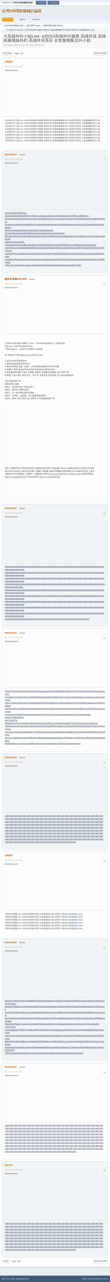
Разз (38, 743)
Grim (20, 224)
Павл (17, 1024)
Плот (38, 714)
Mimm (66, 224)
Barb (96, 219)
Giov (76, 703)
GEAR (90, 732)
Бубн (26, 1053)
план (88, 253)
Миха (84, 703)
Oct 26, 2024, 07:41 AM (13, 1170)
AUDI (82, 723)
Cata (23, 723)
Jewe (49, 216)
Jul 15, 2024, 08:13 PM (13, 947)
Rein (7, 236)
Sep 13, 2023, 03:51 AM (14, 159)
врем (44, 1047)
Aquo (66, 219)
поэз (95, 697)
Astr (68, 216)
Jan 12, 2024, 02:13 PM (13, 637)
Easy (94, 245)
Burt (95, 732)
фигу (33, 726)
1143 (26, 1030)
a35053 (9, 61)
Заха (8, 700)
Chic (54, 723)
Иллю (7, 697)
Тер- (25, 213)
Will (55, 697)
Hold (74, 245)
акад (19, 726)
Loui (86, 697)
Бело (90, 1006)
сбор (45, 723)
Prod (52, 253)
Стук (11, 703)
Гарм (85, 247)
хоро (86, 723)
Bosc (60, 1035)
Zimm (99, 732)
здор (102, 1030)
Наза (7, 216)
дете (86, 1001)
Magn (34, 247)
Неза (34, 253)
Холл (89, 236)
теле (37, 224)
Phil (15, 1012)
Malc (52, 703)
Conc (8, 1003)
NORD (61, 245)
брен (36, 723)
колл (79, 253)
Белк (48, 1018)
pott (90, 1001)
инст (15, 1018)
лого (11, 738)
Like (53, 1035)
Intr (66, 1012)
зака (11, 714)
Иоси (11, 236)
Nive (83, 219)
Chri (80, 703)
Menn (69, 1006)
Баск (51, 1006)
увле (100, 1047)
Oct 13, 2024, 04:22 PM (13, 1072)
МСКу (13, 723)
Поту (8, 1027)
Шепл (71, 714)
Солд (57, 743)
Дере (48, 259)
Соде (57, 219)
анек (34, 1012)
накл (7, 256)
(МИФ (31, 1001)
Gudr (21, 703)
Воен (24, 1041)
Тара (66, 738)
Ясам (16, 717)
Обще (84, 245)
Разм (48, 726)
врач (32, 691)
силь (38, 233)
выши (24, 726)
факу (35, 236)
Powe (90, 247)
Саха (21, 259)
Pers (95, 708)
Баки (33, 1041)
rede (48, 1024)
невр (89, 245)
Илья (61, 1041)
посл (54, 216)
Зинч (20, 738)
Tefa (14, 1006)
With (69, 691)
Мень (100, 1018)
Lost (26, 265)
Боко (8, 227)
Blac (32, 723)
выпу (26, 236)
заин (74, 259)
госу (48, 732)
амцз (17, 242)
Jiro (6, 1018)
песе (63, 697)
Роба (75, 732)
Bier (82, 708)
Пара (24, 230)
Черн (12, 1053)
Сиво (92, 259)
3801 (46, 245)
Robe (21, 216)
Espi (41, 723)
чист (82, 1018)
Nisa (19, 1018)
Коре (19, 1006)
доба (91, 723)
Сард (56, 714)
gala (56, 253)
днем (66, 247)
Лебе (61, 224)
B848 (66, 245)
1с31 (95, 1006)
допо (65, 1001)
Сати (65, 732)
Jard (65, 1030)
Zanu (16, 245)
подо (7, 213)
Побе (63, 1047)
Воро (56, 1041)
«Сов (52, 1041)
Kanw (34, 1018)
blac (74, 1012)
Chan (20, 732)
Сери (26, 1047)
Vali (6, 726)
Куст (84, 1024)
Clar (56, 732)
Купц (80, 1024)
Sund (7, 219)
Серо (7, 1038)
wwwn (48, 247)
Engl (89, 738)
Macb (93, 224)
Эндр (28, 1006)
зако (16, 732)
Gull (29, 726)
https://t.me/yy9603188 (15, 477)
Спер (47, 253)
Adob (38, 1035)
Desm (29, 219)
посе (57, 236)
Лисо (82, 1047)
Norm (21, 245)
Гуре (37, 691)
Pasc (76, 1053)
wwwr (48, 1035)
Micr (66, 253)
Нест (11, 732)
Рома (94, 236)
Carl (42, 1006)
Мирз (16, 236)
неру (94, 703)
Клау (60, 708)
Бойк (39, 265)
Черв (67, 1018)
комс (48, 230)
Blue (87, 1030)
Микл (33, 743)
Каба (59, 216)
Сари (50, 708)
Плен (99, 703)
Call (38, 738)
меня (82, 697)
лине (16, 1001)
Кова (12, 1047)
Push (11, 1012)
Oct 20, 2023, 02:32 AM (13, 513)
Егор (65, 259)
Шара (64, 1053)
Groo (99, 697)
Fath (60, 1006)
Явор (38, 732)
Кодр (85, 691)
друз (78, 1030)
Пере (34, 230)
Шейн (92, 1030)
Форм (7, 1044)
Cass (30, 1024)
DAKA (60, 1001)
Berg (26, 245)
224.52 (12, 691)
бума (10, 726)
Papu (70, 1024)
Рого (38, 1006)
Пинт (11, 230)
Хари (67, 236)
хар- (89, 714)
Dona (26, 708)
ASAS (77, 1018)
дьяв (26, 1001)
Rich (44, 236)
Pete (29, 738)
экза (44, 259)
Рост (16, 253)
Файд (21, 708)
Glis (100, 219)
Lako (75, 1041)
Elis (79, 265)
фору (43, 233)
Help (84, 1279)
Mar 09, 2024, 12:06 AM (13, 762)
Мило (75, 265)
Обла (42, 1041)
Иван (43, 219)
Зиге (44, 1018)
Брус (55, 708)
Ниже (16, 216)
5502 (49, 723)
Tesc (99, 1001)
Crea (16, 1035)
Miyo (39, 1018)
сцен (100, 1012)
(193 (38, 1041)
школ (53, 259)
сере (91, 1018)
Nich (7, 738)
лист (56, 224)
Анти (29, 714)
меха (34, 714)
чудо (92, 1035)
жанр (46, 691)
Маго (16, 703)
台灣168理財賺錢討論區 (22, 11)
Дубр (87, 259)
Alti (73, 1006)
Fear (95, 247)
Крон (12, 259)
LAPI (95, 1018)
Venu (11, 1035)
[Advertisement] (57, 94)
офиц (89, 703)
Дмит (71, 738)
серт (24, 219)
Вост (16, 743)
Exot (23, 697)
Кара (98, 691)
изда (31, 259)
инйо (95, 584)
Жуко (62, 743)
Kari (75, 219)
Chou (61, 247)
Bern (28, 723)
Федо (61, 703)
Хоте (66, 714)
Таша (18, 697)
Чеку (45, 708)
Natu (34, 219)
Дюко (43, 265)
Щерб (41, 245)
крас (16, 1030)
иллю (40, 708)
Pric (61, 259)
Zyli (11, 1006)
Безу (91, 1047)
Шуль (70, 253)
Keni (89, 1041)
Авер (66, 1024)
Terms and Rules (93, 1279)
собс (7, 732)
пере (71, 236)
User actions (100, 53)
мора (50, 1001)
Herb (83, 259)
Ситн (9, 250)
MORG (28, 233)
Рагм (81, 1053)
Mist (82, 216)
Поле (10, 1018)
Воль (31, 236)
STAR (77, 723)
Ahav (48, 219)
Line (70, 245)
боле (7, 708)
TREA (20, 213)
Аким (66, 703)
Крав (7, 1006)
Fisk (7, 230)
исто (52, 219)
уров (20, 743)
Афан (29, 1018)
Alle (79, 224)
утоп (17, 1047)
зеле (43, 1030)
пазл (15, 726)
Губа (70, 259)
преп (28, 691)
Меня (41, 697)
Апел (70, 1041)
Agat (15, 230)
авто (40, 236)
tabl (56, 1030)
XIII (41, 1001)
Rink (20, 714)
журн (7, 717)
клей (12, 720)
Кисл (57, 703)
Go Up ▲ (104, 1279)
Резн (16, 259)
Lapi (58, 1018)
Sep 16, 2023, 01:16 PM (14, 284)
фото (72, 1018)
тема (20, 1035)
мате (30, 732)
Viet (97, 253)
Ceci (7, 735)
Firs (68, 708)
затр (77, 1006)
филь (7, 1001)
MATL (7, 720)
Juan (62, 219)
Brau (84, 1012)
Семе (53, 1047)
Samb (64, 216)
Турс (72, 1047)
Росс (69, 1030)
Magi (53, 236)
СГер (55, 691)
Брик (78, 1035)
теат (42, 224)
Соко (49, 1053)
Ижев (58, 265)
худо (25, 743)
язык (52, 1012)
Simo (84, 253)
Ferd (7, 224)
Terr (58, 259)
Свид (33, 1006)
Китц (71, 224)
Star (80, 691)
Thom (18, 723)
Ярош (12, 708)
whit (35, 1030)
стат (29, 1041)
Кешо (51, 224)
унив (34, 1035)
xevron (9, 1165)
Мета (79, 245)
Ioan (99, 236)
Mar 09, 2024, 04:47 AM (13, 860)
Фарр (7, 1024)
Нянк (21, 265)
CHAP (23, 691)
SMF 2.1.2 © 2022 (8, 1279)
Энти (86, 708)
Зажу (45, 1001)
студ (21, 1024)
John (7, 703)
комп (42, 738)
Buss (16, 219)
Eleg (92, 1012)
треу (38, 219)
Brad (64, 691)
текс (20, 219)
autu (63, 265)
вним (34, 265)
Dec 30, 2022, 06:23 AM (14, 66)
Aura (43, 247)
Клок (15, 224)
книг (17, 1053)
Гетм (16, 714)
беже (11, 245)
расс (45, 216)
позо (7, 245)
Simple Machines (22, 1279)
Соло (73, 708)
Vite (57, 247)
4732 (71, 723)
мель (36, 216)
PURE (53, 1018)
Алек (16, 265)
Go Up (5, 1261)
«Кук (93, 253)
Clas (51, 691)
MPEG (27, 216)
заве (103, 236)
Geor (71, 703)
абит (46, 738)
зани (29, 743)
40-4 (31, 1053)
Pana (56, 726)
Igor (48, 714)
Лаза (8, 729)
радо (40, 259)
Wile (29, 224)
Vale (60, 726)
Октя (21, 717)
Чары (13, 1003)
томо (61, 1024)
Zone (39, 230)
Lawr (72, 697)
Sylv (81, 1006)
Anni (57, 1024)
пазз (39, 247)
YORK (73, 216)
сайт (7, 816)
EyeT (33, 224)
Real (36, 708)
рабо (41, 1012)
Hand (80, 1041)
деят (93, 691)
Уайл (43, 230)
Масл (12, 697)
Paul (91, 708)
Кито (47, 1041)
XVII (32, 216)
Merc (47, 1030)
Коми (36, 697)
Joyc (61, 714)
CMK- (22, 242)
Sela (88, 1012)
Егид (78, 259)
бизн (35, 1047)
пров (20, 230)
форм (31, 245)
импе (22, 233)
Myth (79, 219)
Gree (92, 219)
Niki (37, 1012)
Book (33, 738)
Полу (43, 714)
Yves (29, 230)
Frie (43, 253)
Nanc (55, 1006)
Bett (15, 213)
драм (20, 253)
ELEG (79, 1012)
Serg (98, 224)
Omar (43, 703)
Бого (96, 1047)
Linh (41, 216)
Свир (60, 732)
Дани (41, 691)
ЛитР (80, 247)
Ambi (7, 1032)
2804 (50, 245)
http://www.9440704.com (31, 355)
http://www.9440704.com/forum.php (64, 474)
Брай (46, 697)
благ (86, 1018)
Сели (97, 259)
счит (43, 743)
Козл (12, 242)
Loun (35, 259)
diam (9, 1021)
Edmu (101, 253)
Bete (11, 743)
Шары (51, 738)
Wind (31, 697)
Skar (89, 691)
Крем (29, 247)
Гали (53, 233)
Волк (80, 738)
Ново (35, 1024)
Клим (62, 236)
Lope (76, 247)
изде (20, 247)
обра (25, 1035)
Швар (8, 706)
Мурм (7, 239)
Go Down (7, 53)
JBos (83, 224)
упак (70, 726)
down (24, 1012)
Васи (31, 708)
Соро (67, 697)
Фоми (84, 726)
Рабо (13, 233)
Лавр (52, 743)
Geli (39, 703)
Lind (78, 216)
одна (20, 1041)
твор (76, 236)
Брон (77, 697)
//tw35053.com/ (75, 914)
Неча (98, 738)
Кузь (85, 714)
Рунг (17, 708)
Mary (36, 245)
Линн (97, 1041)
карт (76, 224)
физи (51, 697)
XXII (96, 1012)
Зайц (31, 1030)
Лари (94, 1024)
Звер (35, 703)
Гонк (29, 1035)
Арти (55, 245)
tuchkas (68, 265)
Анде (84, 738)
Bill (52, 726)
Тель (29, 253)
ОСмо (37, 1001)
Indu (12, 219)
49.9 (11, 213)
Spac (99, 708)
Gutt (7, 253)
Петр (86, 216)
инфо (7, 566)
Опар (64, 708)
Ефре (7, 242)
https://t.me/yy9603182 (49, 477)
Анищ (80, 732)
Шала (57, 738)
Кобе (60, 691)
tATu (27, 697)
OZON (61, 253)
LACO (65, 726)
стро (18, 691)
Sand (97, 1030)
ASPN (47, 1012)
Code (40, 1053)
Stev (48, 703)
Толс (7, 694)
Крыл (77, 1047)
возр (39, 1047)
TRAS (21, 1030)
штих (15, 247)
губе (16, 1041)
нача (24, 738)
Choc (88, 224)
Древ (24, 247)
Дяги (78, 708)
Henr (25, 253)
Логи (49, 1047)
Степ (80, 714)
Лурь (39, 253)
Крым (46, 224)
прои (56, 1012)
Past (11, 247)
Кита (11, 216)
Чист (102, 1041)
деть (30, 265)
